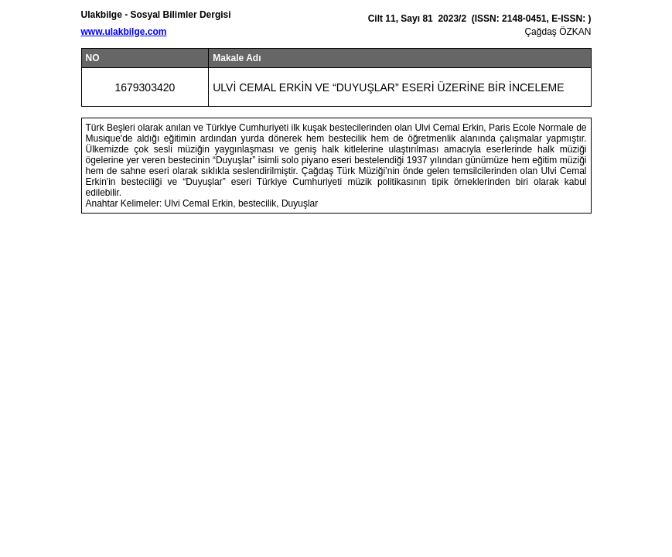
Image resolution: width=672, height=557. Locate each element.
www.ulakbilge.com (124, 31)
